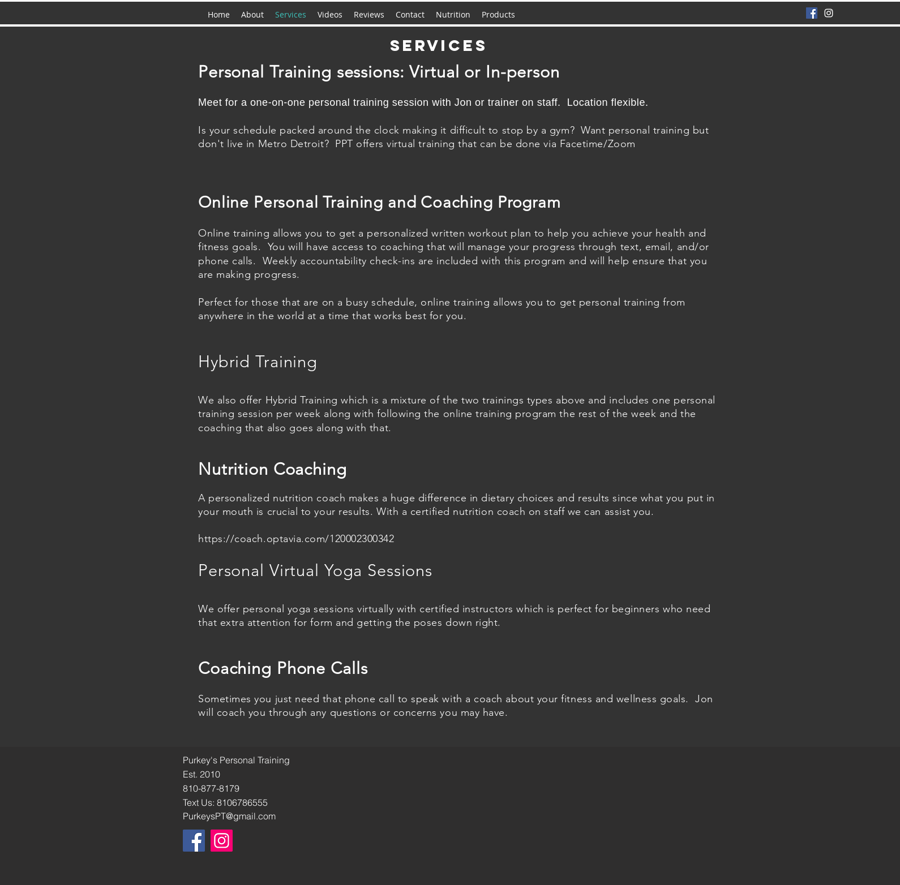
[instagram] (828, 13)
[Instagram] (222, 841)
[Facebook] (811, 13)
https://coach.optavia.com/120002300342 (296, 538)
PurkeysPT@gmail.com (229, 816)
